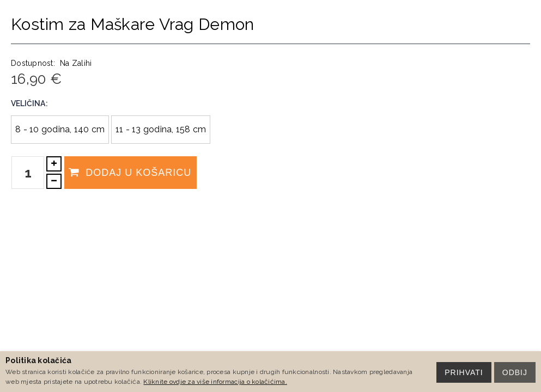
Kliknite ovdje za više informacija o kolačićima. (215, 381)
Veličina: (29, 103)
